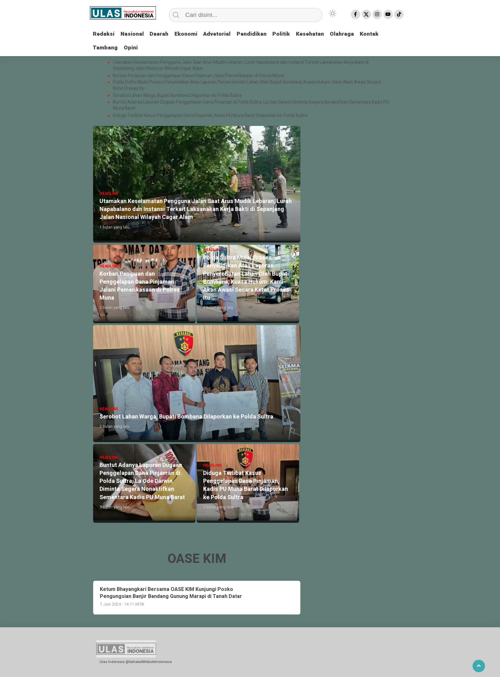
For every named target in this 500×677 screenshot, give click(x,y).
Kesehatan (319, 34)
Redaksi (104, 34)
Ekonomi (190, 34)
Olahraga (352, 34)
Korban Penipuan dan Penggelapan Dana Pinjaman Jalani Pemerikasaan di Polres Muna (198, 75)
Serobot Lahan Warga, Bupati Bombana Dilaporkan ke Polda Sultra (177, 95)
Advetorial (222, 34)
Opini (132, 47)
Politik (289, 34)
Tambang (106, 47)
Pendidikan (258, 34)
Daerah (162, 34)
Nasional (133, 34)
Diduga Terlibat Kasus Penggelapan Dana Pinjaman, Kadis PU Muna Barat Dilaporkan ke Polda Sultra (210, 115)
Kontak (381, 34)
